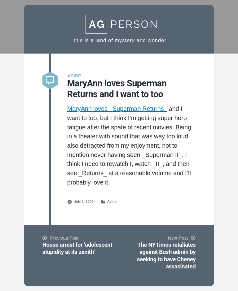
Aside (112, 201)
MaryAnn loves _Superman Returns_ (117, 109)
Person (122, 24)
